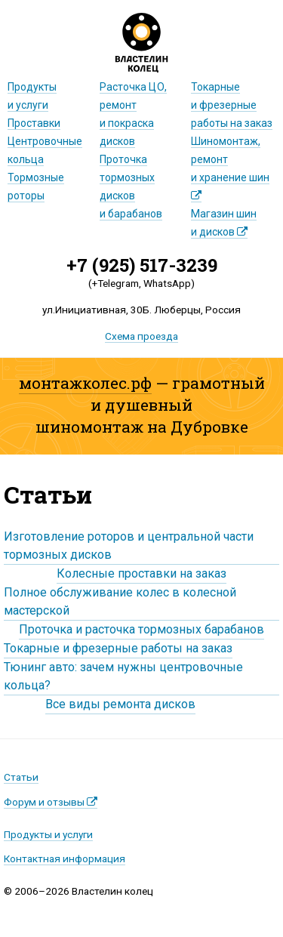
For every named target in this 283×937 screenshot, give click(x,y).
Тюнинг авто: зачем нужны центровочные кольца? (123, 676)
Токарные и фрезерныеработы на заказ (231, 105)
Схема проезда (141, 336)
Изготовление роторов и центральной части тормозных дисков (129, 545)
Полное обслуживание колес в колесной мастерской (120, 601)
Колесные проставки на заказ (141, 573)
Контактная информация (64, 858)
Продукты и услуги (48, 834)
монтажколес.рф (85, 382)
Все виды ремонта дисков (120, 704)
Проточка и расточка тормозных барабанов (141, 629)
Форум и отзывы (50, 802)
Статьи (21, 777)
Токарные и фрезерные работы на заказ (118, 648)
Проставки (34, 123)
